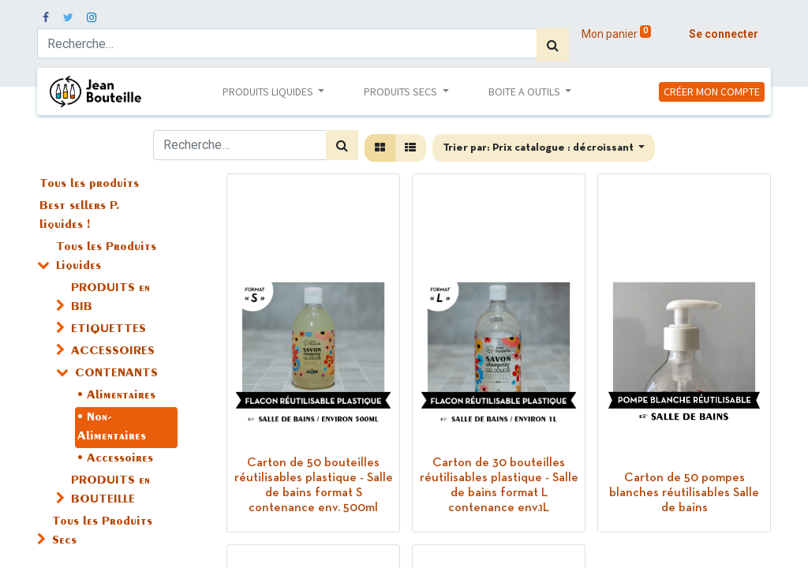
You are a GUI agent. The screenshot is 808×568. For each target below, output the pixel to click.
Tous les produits (89, 184)
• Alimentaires (116, 396)
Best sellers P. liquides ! (79, 216)
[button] (544, 148)
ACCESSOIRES (113, 352)
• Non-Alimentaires (111, 427)
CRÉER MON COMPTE (712, 91)
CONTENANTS (116, 374)
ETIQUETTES (108, 329)
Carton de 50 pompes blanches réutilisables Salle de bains (684, 493)
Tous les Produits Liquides (106, 257)
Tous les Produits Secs (102, 531)
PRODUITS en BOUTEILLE (110, 490)
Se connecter (723, 34)
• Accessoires (115, 459)
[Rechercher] (553, 45)
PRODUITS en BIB (110, 298)
